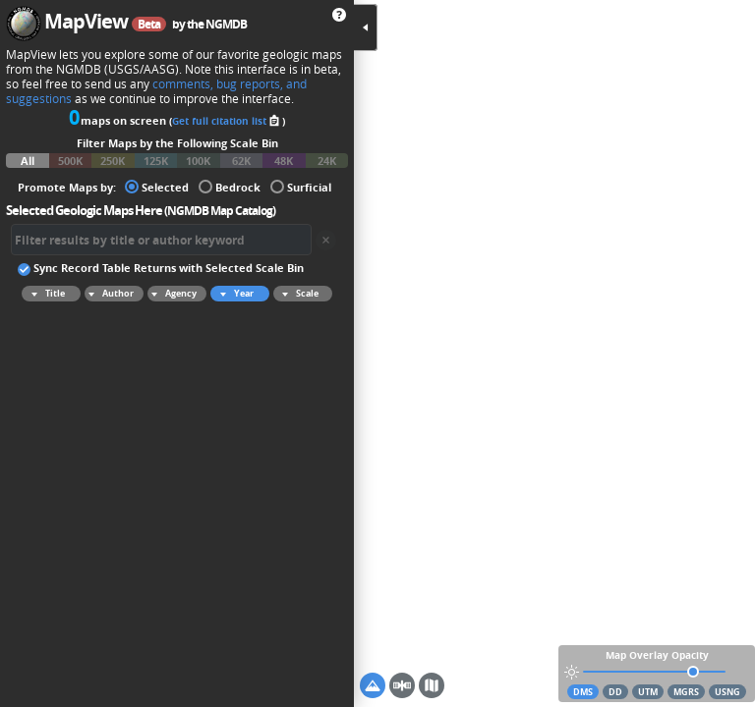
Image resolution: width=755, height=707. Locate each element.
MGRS (686, 691)
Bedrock (230, 186)
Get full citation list (227, 121)
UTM (648, 691)
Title (45, 293)
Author (109, 293)
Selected (157, 186)
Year (234, 293)
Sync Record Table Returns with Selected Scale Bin (161, 267)
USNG (727, 691)
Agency (172, 293)
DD (615, 691)
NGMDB (226, 24)
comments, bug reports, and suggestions (156, 91)
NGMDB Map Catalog (219, 210)
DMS (583, 691)
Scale (297, 293)
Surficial (300, 186)
